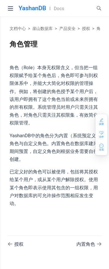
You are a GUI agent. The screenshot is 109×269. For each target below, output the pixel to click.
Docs (59, 8)
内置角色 (86, 244)
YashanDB (32, 8)
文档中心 (18, 28)
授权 (86, 28)
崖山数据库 (42, 28)
